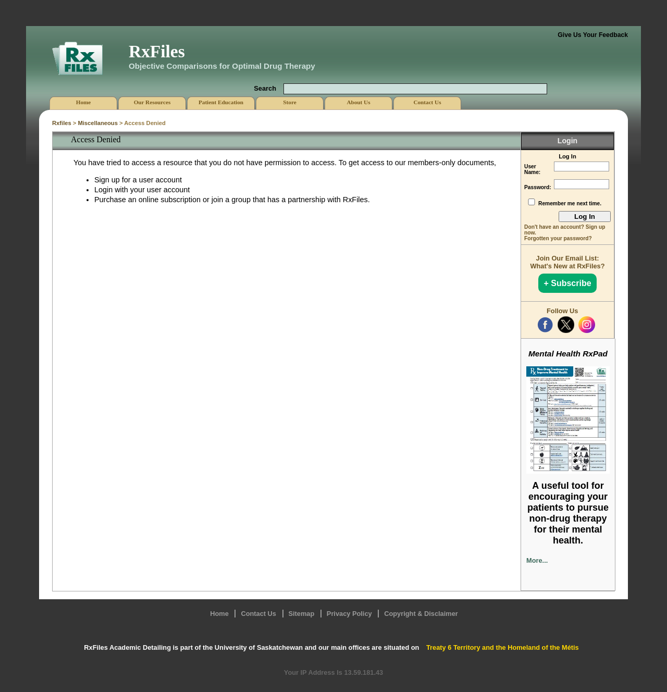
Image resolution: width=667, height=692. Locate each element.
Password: (537, 187)
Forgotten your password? (558, 238)
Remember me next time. (569, 203)
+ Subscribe (567, 283)
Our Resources (152, 102)
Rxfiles (61, 123)
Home (219, 613)
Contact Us (258, 613)
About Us (358, 102)
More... (537, 560)
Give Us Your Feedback (593, 35)
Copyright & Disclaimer (421, 613)
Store (289, 102)
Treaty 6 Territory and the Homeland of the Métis (502, 647)
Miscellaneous (97, 123)
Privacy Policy (349, 613)
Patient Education (221, 102)
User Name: (532, 169)
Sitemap (302, 613)
